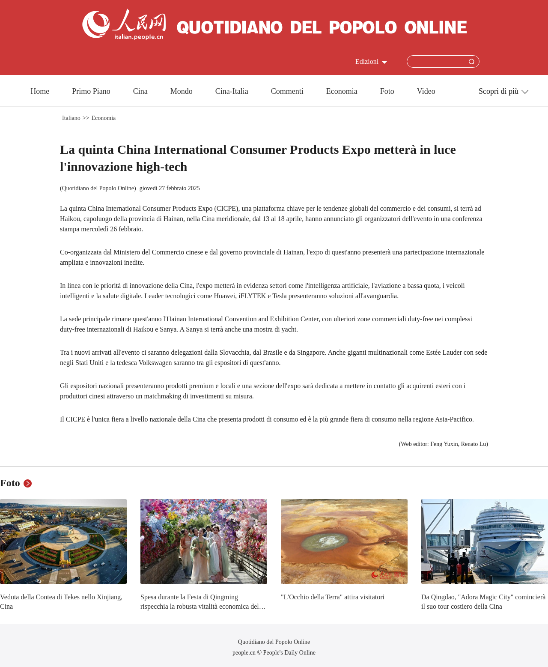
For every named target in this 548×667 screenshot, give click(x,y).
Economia (341, 91)
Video (426, 91)
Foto (387, 91)
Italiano (71, 118)
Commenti (287, 91)
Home (39, 91)
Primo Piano (91, 91)
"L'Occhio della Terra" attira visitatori (332, 597)
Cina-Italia (231, 91)
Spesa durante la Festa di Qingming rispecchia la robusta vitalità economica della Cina (202, 606)
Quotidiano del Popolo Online (98, 188)
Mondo (181, 91)
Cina (140, 91)
